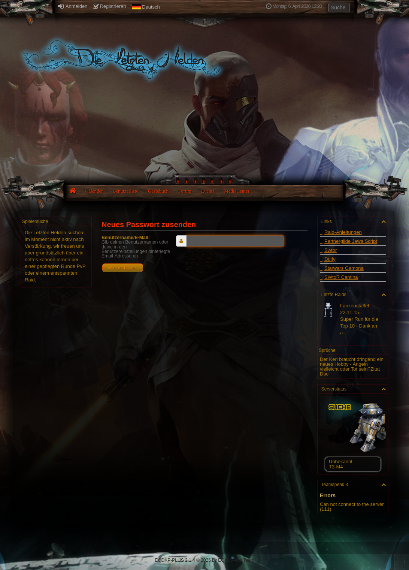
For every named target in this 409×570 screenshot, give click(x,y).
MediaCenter (236, 191)
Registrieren (109, 6)
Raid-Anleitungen (343, 232)
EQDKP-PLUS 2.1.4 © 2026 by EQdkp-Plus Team (204, 560)
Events (207, 191)
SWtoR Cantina (341, 277)
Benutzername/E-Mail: (126, 237)
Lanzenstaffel (354, 305)
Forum (184, 191)
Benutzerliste (126, 191)
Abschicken (122, 268)
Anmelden (72, 6)
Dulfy (330, 259)
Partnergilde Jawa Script (350, 241)
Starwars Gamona (344, 268)
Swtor (330, 250)
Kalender (94, 191)
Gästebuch (158, 191)
